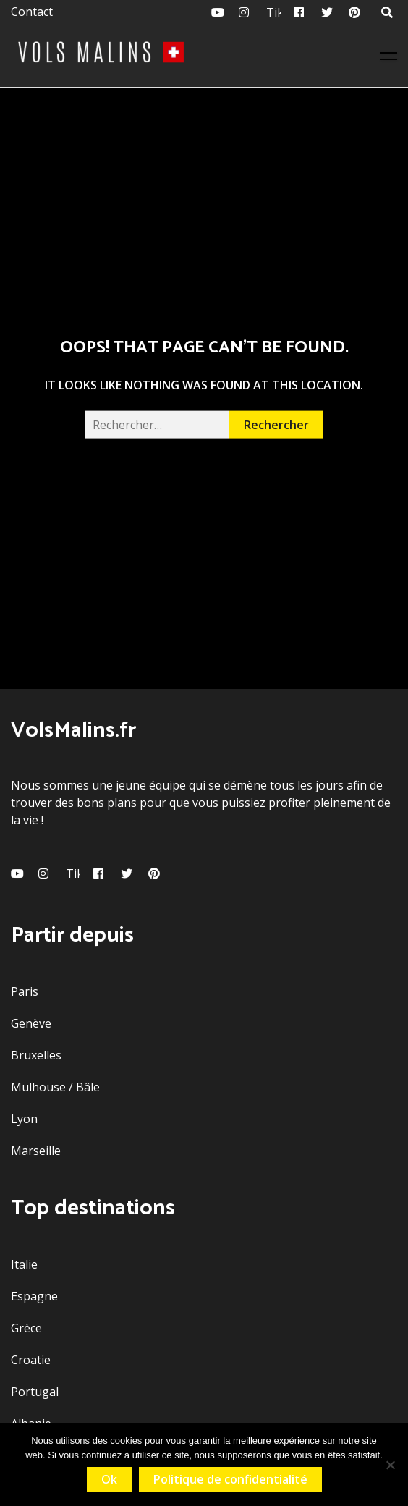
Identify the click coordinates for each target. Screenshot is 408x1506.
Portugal (35, 1392)
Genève (31, 1023)
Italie (24, 1264)
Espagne (34, 1296)
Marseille (36, 1151)
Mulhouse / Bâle (55, 1087)
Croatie (31, 1360)
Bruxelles (36, 1055)
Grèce (26, 1328)
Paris (24, 991)
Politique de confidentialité (230, 1479)
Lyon (24, 1119)
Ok (109, 1479)
